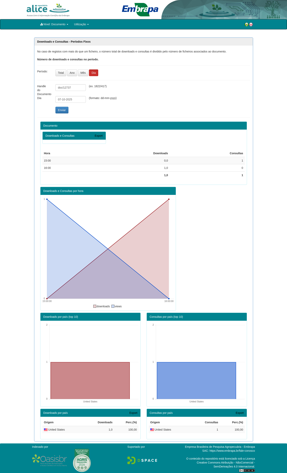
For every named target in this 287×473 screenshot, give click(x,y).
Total (61, 72)
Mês (83, 72)
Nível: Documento (54, 24)
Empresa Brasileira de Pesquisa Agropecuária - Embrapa (220, 446)
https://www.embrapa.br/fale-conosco (232, 450)
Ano (72, 72)
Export (99, 135)
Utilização (81, 24)
